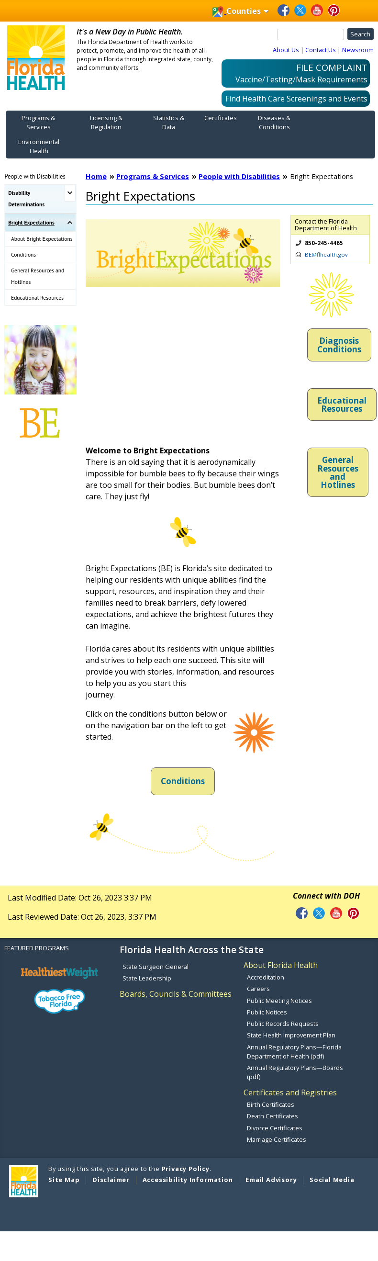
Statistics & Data (168, 122)
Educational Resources (37, 297)
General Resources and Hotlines (37, 276)
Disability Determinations (26, 198)
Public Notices (267, 1012)
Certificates (220, 117)
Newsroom (358, 49)
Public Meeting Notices (279, 1000)
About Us (286, 49)
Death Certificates (272, 1116)
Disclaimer (111, 1179)
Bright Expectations (31, 222)
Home (96, 176)
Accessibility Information (188, 1179)
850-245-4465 (324, 243)
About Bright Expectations (42, 238)
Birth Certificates (270, 1104)
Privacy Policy (186, 1168)
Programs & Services (38, 122)
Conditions (23, 254)
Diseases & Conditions (274, 122)
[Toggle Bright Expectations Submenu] (70, 222)
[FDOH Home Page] (36, 57)
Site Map (63, 1179)
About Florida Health (281, 965)
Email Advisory (271, 1179)
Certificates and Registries (290, 1092)
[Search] (310, 34)
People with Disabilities (34, 176)
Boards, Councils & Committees (176, 994)
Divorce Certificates (274, 1128)
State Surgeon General (155, 966)
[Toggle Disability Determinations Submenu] (70, 193)
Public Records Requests (283, 1023)
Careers (258, 988)
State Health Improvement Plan (291, 1035)
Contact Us (320, 49)
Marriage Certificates (276, 1139)
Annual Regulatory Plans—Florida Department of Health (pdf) (294, 1051)
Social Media (332, 1179)
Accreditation (265, 977)
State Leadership (146, 978)
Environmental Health (38, 146)
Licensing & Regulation (106, 122)
